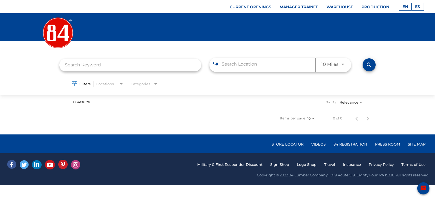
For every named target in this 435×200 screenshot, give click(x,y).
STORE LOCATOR (288, 144)
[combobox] (130, 64)
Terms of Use (413, 164)
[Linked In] (37, 164)
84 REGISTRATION (350, 144)
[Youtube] (50, 164)
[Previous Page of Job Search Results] (356, 118)
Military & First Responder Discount (229, 164)
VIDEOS (318, 144)
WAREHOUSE (340, 6)
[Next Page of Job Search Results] (367, 118)
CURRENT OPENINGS (250, 6)
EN (405, 6)
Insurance (352, 164)
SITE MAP (417, 144)
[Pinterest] (63, 164)
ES (417, 6)
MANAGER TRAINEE (299, 6)
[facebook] (11, 164)
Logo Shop (307, 164)
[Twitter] (24, 164)
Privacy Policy (381, 164)
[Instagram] (75, 164)
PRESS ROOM (387, 144)
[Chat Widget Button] (423, 188)
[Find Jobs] (369, 64)
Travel (329, 164)
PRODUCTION (375, 6)
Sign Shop (279, 164)
